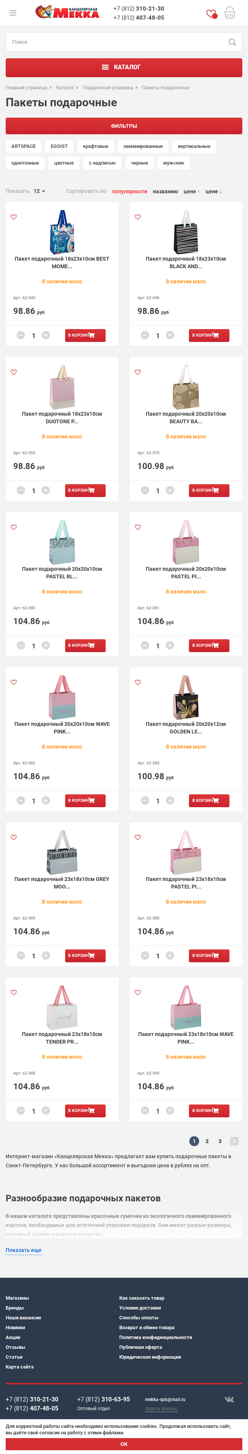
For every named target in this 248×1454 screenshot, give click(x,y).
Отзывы (15, 1347)
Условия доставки (140, 1308)
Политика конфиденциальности (155, 1337)
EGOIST (59, 146)
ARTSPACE (23, 146)
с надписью (102, 163)
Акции (13, 1337)
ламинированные (143, 146)
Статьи (14, 1357)
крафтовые (95, 146)
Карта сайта (20, 1367)
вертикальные (194, 146)
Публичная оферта (140, 1347)
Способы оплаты (139, 1317)
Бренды (15, 1308)
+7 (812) (139, 8)
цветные (64, 163)
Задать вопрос (161, 1408)
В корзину (80, 335)
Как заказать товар (141, 1298)
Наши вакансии (23, 1317)
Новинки (15, 1327)
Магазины (17, 1298)
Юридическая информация (150, 1357)
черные (139, 163)
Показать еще (24, 1250)
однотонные (25, 163)
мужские (173, 163)
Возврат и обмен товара (147, 1327)
